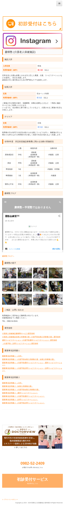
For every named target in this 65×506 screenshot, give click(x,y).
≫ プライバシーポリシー (10, 499)
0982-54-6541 (12, 321)
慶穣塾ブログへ (8, 256)
